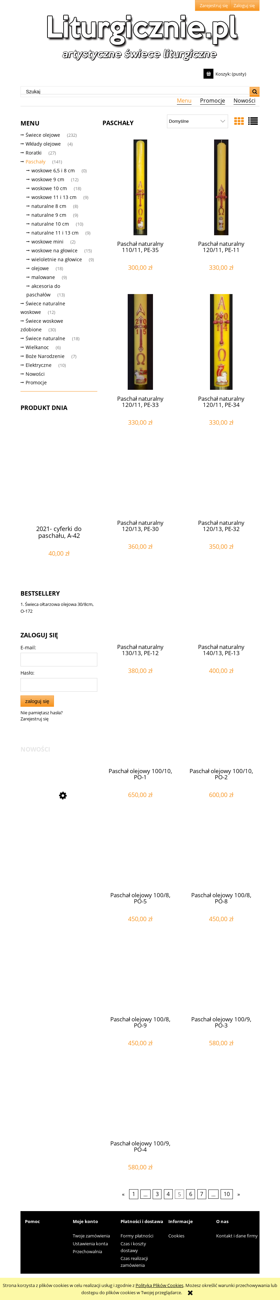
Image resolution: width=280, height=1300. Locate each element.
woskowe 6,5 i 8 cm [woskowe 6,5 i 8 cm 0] (53, 170)
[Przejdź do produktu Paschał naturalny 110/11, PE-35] (140, 187)
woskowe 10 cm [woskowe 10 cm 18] (49, 188)
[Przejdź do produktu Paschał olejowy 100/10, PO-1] (140, 729)
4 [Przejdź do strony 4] (168, 1194)
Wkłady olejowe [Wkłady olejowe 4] (43, 144)
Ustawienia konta (90, 1244)
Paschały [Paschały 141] (35, 161)
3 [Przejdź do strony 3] (157, 1194)
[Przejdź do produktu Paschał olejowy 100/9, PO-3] (221, 977)
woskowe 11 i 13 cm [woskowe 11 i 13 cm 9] (53, 197)
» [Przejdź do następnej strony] (238, 1194)
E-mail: (28, 647)
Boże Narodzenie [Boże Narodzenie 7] (45, 356)
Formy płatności (137, 1236)
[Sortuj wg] (197, 121)
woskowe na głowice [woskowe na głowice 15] (54, 250)
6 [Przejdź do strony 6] (190, 1194)
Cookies (176, 1236)
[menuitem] (184, 100)
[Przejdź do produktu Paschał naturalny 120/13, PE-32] (221, 481)
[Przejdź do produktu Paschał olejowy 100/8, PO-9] (140, 977)
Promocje (36, 382)
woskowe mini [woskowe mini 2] (47, 241)
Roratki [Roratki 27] (34, 152)
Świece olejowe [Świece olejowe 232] (43, 135)
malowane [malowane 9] (43, 277)
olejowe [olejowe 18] (40, 268)
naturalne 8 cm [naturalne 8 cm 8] (48, 206)
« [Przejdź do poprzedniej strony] (123, 1194)
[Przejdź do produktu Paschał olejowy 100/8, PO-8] (221, 853)
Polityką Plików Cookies (159, 1285)
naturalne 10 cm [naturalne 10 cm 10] (50, 224)
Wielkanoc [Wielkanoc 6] (37, 347)
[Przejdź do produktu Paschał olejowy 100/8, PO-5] (140, 853)
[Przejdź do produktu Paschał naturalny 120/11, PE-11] (221, 187)
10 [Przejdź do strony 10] (227, 1194)
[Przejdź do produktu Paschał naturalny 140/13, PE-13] (221, 605)
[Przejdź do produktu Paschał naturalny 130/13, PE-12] (140, 605)
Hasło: (27, 672)
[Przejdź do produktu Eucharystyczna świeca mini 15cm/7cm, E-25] (59, 826)
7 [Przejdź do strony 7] (201, 1194)
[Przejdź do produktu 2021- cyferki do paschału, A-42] (59, 484)
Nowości (35, 374)
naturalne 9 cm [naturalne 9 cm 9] (48, 215)
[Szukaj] (255, 92)
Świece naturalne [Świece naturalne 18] (45, 338)
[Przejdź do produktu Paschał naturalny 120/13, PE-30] (140, 481)
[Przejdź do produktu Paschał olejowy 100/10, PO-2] (221, 729)
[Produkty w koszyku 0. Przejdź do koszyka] (225, 74)
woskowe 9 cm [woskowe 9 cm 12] (47, 179)
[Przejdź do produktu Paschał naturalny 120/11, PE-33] (140, 342)
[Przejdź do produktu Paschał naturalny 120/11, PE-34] (221, 342)
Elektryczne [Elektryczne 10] (39, 365)
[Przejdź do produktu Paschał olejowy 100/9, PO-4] (140, 1102)
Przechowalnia (87, 1251)
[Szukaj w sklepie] (135, 91)
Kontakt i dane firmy (237, 1236)
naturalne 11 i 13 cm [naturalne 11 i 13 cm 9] (55, 232)
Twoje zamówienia (91, 1236)
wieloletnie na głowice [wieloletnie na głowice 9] (56, 259)
